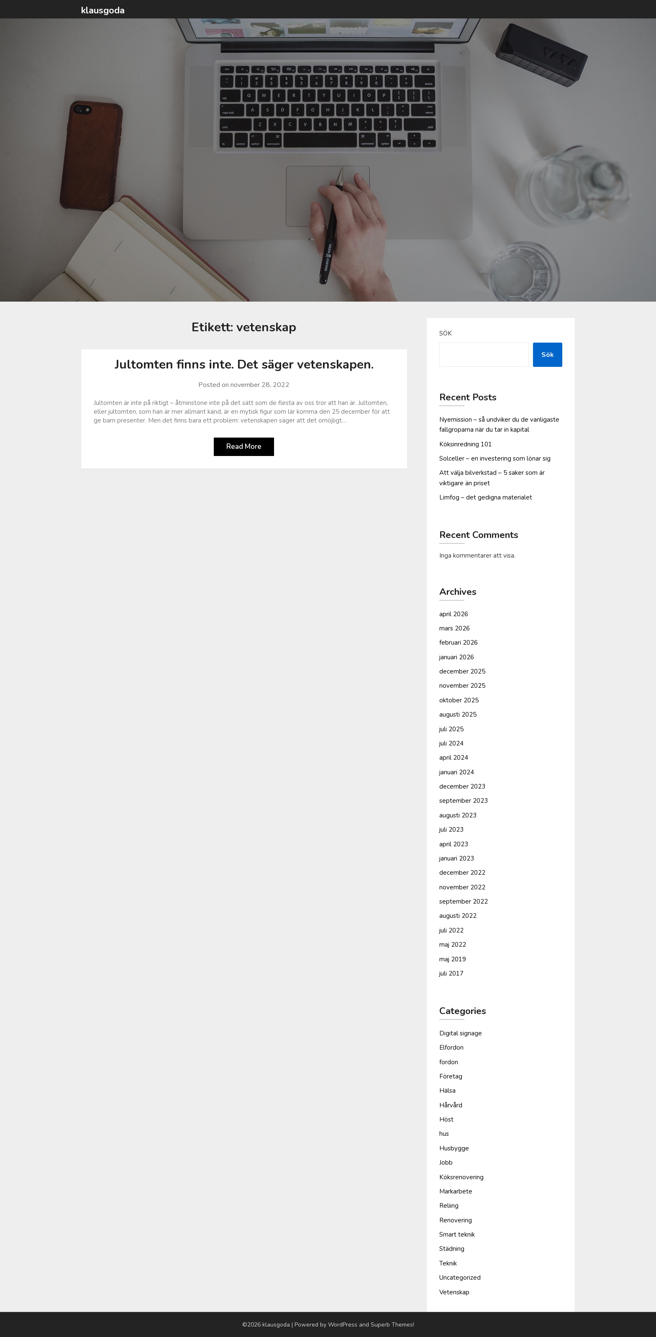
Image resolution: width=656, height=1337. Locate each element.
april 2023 (453, 844)
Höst (446, 1119)
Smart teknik (457, 1234)
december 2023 (462, 786)
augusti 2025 (458, 714)
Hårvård (450, 1105)
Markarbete (455, 1191)
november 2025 (462, 685)
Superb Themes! (392, 1325)
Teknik (448, 1263)
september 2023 (463, 801)
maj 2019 (452, 959)
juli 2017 (451, 973)
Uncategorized (460, 1277)
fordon (448, 1062)
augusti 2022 (458, 916)
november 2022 (462, 887)
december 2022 (462, 872)
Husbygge (454, 1148)
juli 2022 (451, 930)
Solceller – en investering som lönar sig (495, 458)
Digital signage (460, 1033)
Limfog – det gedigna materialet (485, 497)
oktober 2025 (459, 700)
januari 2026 (456, 657)
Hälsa (447, 1090)
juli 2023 (451, 829)
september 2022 (463, 901)
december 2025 (462, 671)
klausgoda (103, 10)
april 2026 (453, 614)
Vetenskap (454, 1292)
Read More (243, 446)
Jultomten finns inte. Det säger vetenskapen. (244, 364)
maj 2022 (452, 944)
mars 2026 (454, 628)
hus (444, 1134)
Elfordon (451, 1047)
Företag (450, 1076)
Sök (445, 333)
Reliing (449, 1205)
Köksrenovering (461, 1177)
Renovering (455, 1220)
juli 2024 (451, 743)
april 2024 (453, 757)
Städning (451, 1249)
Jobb (446, 1162)
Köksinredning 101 (465, 444)
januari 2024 (456, 772)
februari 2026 (458, 642)
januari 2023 (456, 858)
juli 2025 (451, 729)
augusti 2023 (458, 815)
